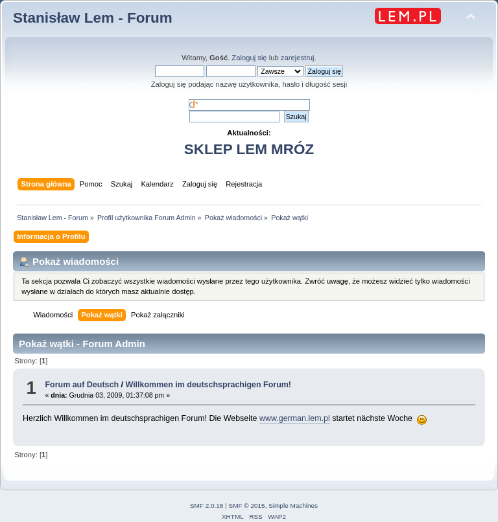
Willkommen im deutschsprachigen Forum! (208, 384)
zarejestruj (297, 58)
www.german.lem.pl (294, 418)
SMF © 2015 (247, 505)
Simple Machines (293, 505)
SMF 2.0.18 (207, 505)
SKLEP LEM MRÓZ (249, 149)
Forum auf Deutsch (82, 384)
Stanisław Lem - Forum (92, 18)
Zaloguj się (249, 58)
